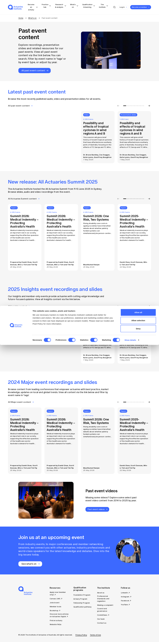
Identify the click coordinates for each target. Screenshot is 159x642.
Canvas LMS (55, 599)
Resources (55, 588)
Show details (130, 637)
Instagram (125, 597)
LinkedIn (124, 593)
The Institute (103, 588)
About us (100, 593)
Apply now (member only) (58, 593)
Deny (138, 626)
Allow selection (138, 618)
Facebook (125, 601)
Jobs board (54, 603)
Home (20, 18)
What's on (32, 18)
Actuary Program (80, 599)
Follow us (125, 588)
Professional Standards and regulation (103, 598)
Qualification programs (79, 588)
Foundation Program (81, 595)
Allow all (138, 609)
